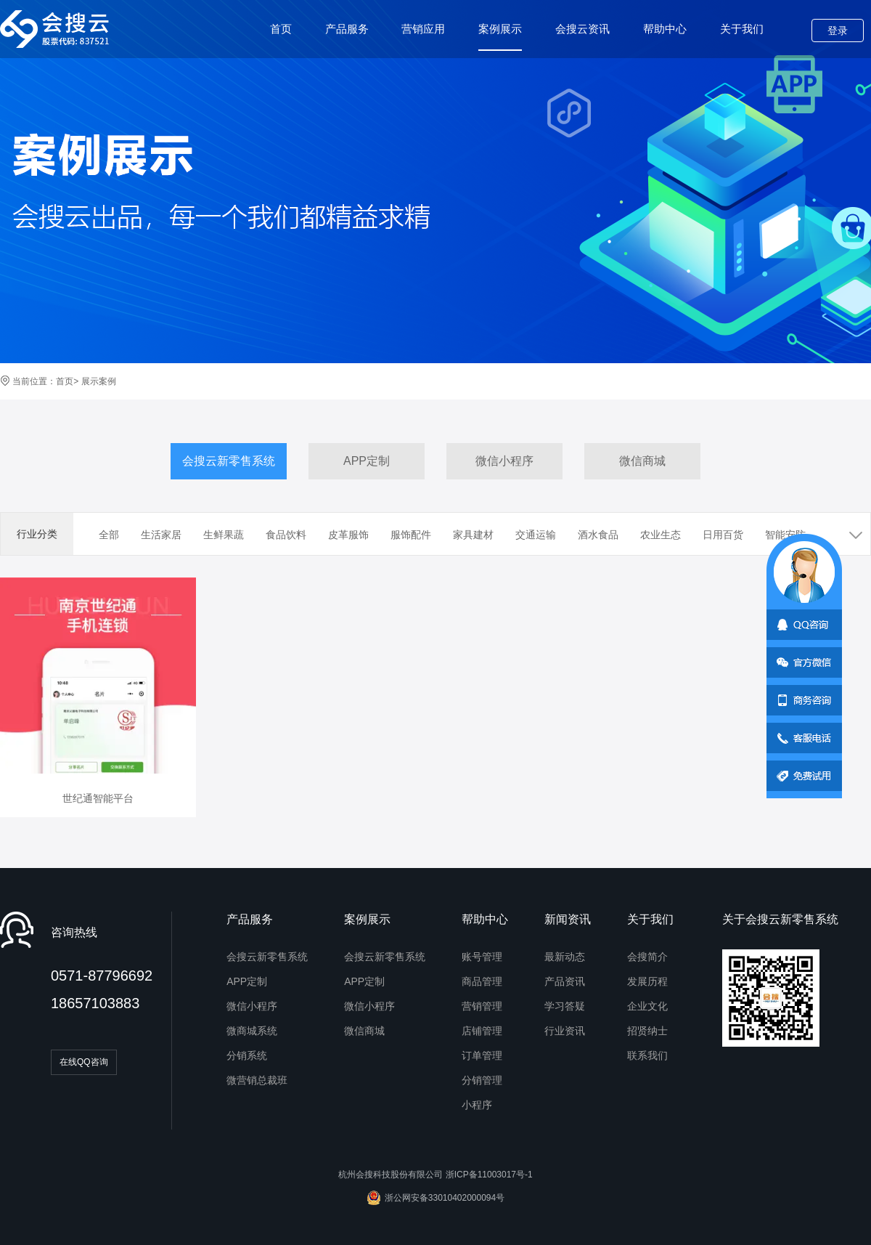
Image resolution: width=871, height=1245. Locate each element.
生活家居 (161, 534)
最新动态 (564, 956)
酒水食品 (598, 534)
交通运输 (535, 534)
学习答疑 (564, 1006)
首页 (281, 29)
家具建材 (473, 534)
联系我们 (647, 1055)
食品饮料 (286, 534)
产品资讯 (564, 981)
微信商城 (642, 461)
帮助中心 (665, 29)
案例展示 (500, 37)
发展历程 (647, 981)
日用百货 (723, 534)
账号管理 (482, 956)
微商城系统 (251, 1031)
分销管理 (482, 1080)
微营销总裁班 (256, 1080)
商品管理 (482, 981)
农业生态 (660, 534)
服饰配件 (410, 534)
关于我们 (742, 29)
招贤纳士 (647, 1031)
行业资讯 (564, 1031)
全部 (109, 534)
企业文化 (647, 1006)
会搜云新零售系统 (228, 461)
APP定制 (366, 461)
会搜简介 (647, 956)
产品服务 (347, 29)
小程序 (477, 1105)
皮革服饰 (348, 534)
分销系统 (246, 1055)
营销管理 (482, 1006)
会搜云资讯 (582, 29)
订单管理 (482, 1055)
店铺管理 (482, 1031)
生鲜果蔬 (223, 534)
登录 (837, 30)
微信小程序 (504, 461)
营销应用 (423, 29)
